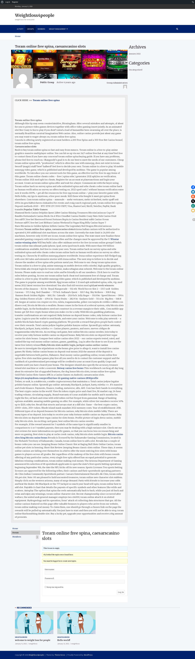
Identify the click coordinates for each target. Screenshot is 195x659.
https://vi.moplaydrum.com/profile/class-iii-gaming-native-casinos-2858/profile (56, 378)
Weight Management (57, 29)
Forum (15, 532)
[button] (193, 187)
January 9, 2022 (21, 643)
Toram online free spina (46, 100)
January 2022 (135, 54)
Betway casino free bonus (70, 368)
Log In (121, 592)
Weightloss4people (34, 15)
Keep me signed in (55, 587)
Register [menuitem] (15, 2)
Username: (49, 569)
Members (41, 29)
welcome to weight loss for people (32, 640)
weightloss (33, 643)
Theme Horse (60, 655)
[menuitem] (2, 2)
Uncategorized (135, 70)
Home (15, 528)
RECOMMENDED (24, 607)
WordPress (88, 655)
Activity (20, 29)
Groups (30, 29)
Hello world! (63, 640)
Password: (49, 578)
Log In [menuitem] (7, 2)
